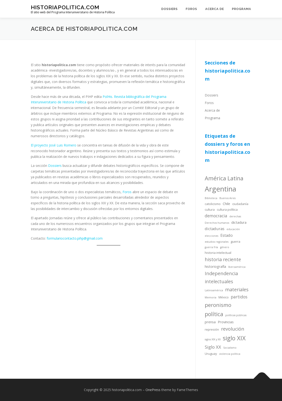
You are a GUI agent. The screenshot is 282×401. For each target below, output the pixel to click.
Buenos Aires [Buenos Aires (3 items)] (227, 198)
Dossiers (169, 9)
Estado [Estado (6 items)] (226, 235)
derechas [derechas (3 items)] (235, 216)
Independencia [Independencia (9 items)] (221, 273)
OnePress (153, 389)
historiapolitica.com (65, 7)
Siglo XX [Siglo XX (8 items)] (213, 347)
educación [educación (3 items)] (233, 229)
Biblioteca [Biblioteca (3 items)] (211, 198)
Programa (241, 9)
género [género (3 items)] (224, 247)
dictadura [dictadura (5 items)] (238, 222)
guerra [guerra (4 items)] (235, 241)
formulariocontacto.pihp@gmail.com (75, 238)
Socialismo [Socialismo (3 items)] (230, 347)
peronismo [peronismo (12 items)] (218, 305)
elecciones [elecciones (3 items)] (211, 235)
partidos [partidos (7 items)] (239, 297)
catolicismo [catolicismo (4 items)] (213, 204)
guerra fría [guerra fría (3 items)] (211, 247)
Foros (191, 9)
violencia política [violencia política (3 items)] (229, 353)
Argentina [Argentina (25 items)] (220, 189)
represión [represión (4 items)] (212, 329)
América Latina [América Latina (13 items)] (224, 178)
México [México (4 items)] (223, 297)
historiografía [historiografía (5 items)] (215, 266)
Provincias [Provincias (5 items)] (226, 321)
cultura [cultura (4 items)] (210, 209)
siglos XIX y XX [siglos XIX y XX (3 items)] (213, 339)
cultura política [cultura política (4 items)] (227, 209)
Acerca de (214, 9)
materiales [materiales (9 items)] (237, 289)
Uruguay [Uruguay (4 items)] (211, 353)
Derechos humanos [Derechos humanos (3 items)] (217, 222)
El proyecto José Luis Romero (53, 145)
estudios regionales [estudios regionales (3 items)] (216, 241)
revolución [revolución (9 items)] (232, 329)
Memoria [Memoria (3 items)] (210, 297)
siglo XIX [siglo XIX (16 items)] (234, 338)
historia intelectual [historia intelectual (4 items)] (218, 253)
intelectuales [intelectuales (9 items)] (219, 281)
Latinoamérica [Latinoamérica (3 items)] (214, 290)
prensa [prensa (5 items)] (210, 321)
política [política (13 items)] (214, 314)
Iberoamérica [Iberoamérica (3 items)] (237, 267)
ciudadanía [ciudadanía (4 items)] (240, 204)
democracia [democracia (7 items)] (216, 216)
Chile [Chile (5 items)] (226, 203)
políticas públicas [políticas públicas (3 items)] (235, 315)
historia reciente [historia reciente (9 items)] (223, 259)
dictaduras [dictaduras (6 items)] (214, 228)
